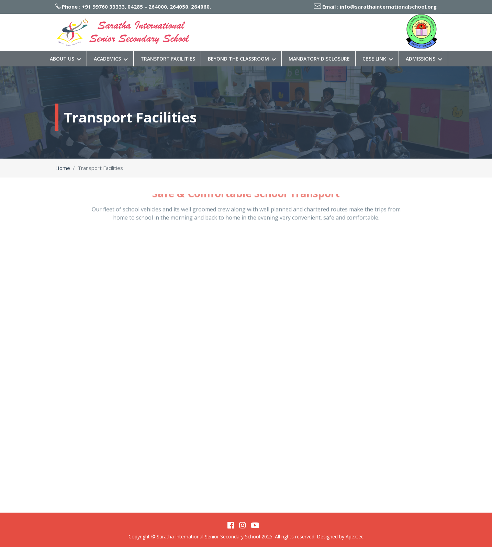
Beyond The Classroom (242, 58)
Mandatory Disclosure (319, 58)
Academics (111, 58)
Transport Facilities (168, 58)
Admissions (424, 58)
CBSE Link (377, 58)
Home (62, 167)
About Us (65, 58)
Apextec (355, 536)
